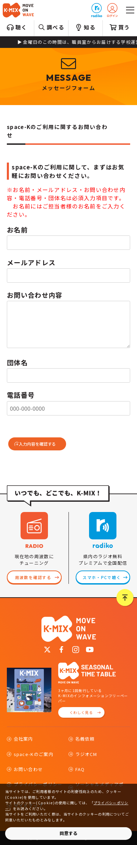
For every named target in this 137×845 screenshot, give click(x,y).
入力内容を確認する (37, 444)
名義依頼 (85, 738)
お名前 (17, 229)
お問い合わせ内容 (34, 295)
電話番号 (21, 395)
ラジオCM (86, 754)
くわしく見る (81, 712)
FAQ (80, 769)
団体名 (17, 362)
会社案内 (23, 738)
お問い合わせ (28, 769)
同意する (68, 833)
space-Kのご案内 (33, 754)
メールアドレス (31, 262)
